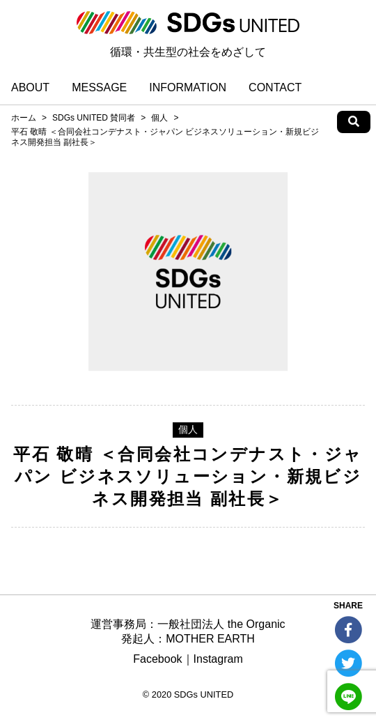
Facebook (157, 659)
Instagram (218, 659)
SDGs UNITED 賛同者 (93, 118)
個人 (159, 118)
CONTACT (275, 87)
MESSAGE (99, 87)
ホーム (23, 118)
